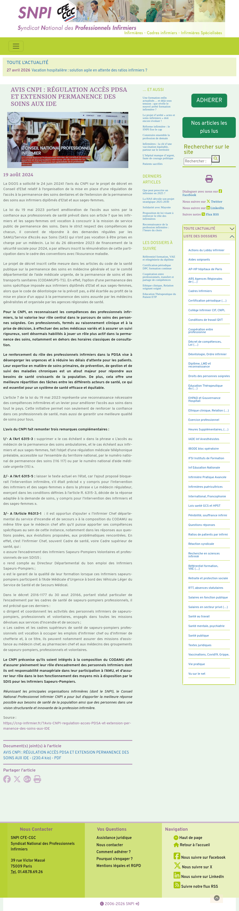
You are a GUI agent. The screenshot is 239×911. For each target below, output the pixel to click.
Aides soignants (199, 260)
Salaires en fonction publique (208, 598)
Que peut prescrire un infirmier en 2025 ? (155, 192)
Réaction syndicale (201, 544)
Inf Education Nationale (204, 468)
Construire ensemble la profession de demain (156, 136)
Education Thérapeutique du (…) (205, 387)
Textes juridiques (200, 645)
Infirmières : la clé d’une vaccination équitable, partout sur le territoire (157, 146)
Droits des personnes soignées (209, 376)
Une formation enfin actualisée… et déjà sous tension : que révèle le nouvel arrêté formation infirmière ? (157, 103)
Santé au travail (199, 616)
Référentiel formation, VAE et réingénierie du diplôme (159, 258)
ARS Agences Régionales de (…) (205, 280)
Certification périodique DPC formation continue (157, 266)
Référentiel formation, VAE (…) (203, 567)
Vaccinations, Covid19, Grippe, (208, 655)
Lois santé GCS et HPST (204, 506)
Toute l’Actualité (199, 229)
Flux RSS (210, 215)
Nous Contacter (36, 830)
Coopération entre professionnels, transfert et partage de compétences (158, 276)
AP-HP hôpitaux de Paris (205, 269)
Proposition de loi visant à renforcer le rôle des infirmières (158, 215)
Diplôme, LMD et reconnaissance (199, 365)
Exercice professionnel (203, 420)
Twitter (214, 202)
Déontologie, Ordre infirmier (207, 354)
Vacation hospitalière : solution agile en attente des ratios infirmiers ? (89, 70)
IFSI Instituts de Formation (206, 458)
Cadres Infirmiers (200, 291)
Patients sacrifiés (153, 163)
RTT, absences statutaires (205, 588)
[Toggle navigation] (16, 46)
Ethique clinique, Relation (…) (208, 411)
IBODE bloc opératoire (203, 449)
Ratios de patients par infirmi (208, 535)
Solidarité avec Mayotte (157, 207)
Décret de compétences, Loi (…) (204, 343)
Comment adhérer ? (114, 852)
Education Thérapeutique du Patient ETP (159, 295)
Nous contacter (110, 845)
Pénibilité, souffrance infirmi (207, 515)
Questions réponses (201, 525)
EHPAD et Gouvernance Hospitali (204, 399)
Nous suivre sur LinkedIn (199, 876)
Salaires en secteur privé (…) (208, 607)
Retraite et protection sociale (208, 578)
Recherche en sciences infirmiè (204, 555)
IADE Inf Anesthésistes (203, 439)
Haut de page (188, 838)
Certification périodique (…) (207, 301)
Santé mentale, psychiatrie (206, 626)
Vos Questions (112, 830)
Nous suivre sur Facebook (200, 857)
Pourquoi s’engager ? (115, 859)
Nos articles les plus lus (209, 127)
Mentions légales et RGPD (119, 866)
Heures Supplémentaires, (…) (208, 429)
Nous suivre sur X (193, 867)
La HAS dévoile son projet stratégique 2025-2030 (158, 200)
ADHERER (209, 100)
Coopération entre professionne (200, 331)
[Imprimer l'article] (37, 780)
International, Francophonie (207, 496)
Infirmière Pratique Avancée (207, 477)
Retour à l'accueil (192, 845)
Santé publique (198, 636)
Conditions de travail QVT (205, 320)
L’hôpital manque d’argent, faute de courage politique (159, 157)
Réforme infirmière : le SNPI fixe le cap (156, 128)
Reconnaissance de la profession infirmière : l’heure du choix (156, 227)
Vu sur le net (196, 674)
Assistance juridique (114, 838)
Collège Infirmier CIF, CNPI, (206, 310)
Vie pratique (196, 664)
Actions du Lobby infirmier (206, 250)
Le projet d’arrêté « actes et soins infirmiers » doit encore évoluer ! (159, 117)
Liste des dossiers (200, 236)
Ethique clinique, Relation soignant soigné (158, 287)
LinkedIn (215, 208)
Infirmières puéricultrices (205, 487)
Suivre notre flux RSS (196, 886)
